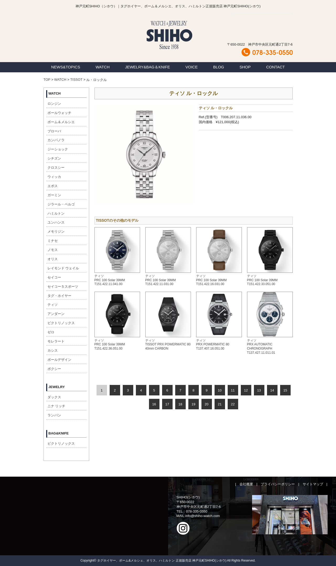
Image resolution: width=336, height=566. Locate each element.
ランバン (54, 415)
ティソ (52, 305)
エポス (52, 186)
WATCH (102, 67)
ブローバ (54, 131)
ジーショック (57, 149)
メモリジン (56, 231)
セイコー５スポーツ (62, 287)
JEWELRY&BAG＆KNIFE (147, 67)
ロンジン (54, 104)
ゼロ (50, 332)
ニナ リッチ (56, 406)
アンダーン (56, 314)
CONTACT (275, 67)
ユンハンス (56, 222)
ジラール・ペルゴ (61, 204)
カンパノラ (56, 140)
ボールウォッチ (59, 113)
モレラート (56, 341)
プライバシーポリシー (278, 484)
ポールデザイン (59, 360)
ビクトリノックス (61, 323)
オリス (52, 259)
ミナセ (52, 241)
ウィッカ (54, 177)
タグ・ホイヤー (59, 296)
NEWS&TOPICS (65, 67)
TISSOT (76, 79)
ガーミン (54, 195)
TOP (47, 79)
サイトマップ (313, 484)
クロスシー (56, 168)
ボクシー (54, 369)
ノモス (52, 250)
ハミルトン (56, 213)
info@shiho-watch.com (202, 516)
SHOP (245, 67)
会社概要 (246, 484)
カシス (52, 350)
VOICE (191, 67)
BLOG (218, 67)
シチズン (54, 158)
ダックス (54, 397)
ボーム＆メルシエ (61, 122)
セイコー (54, 277)
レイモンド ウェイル (63, 268)
